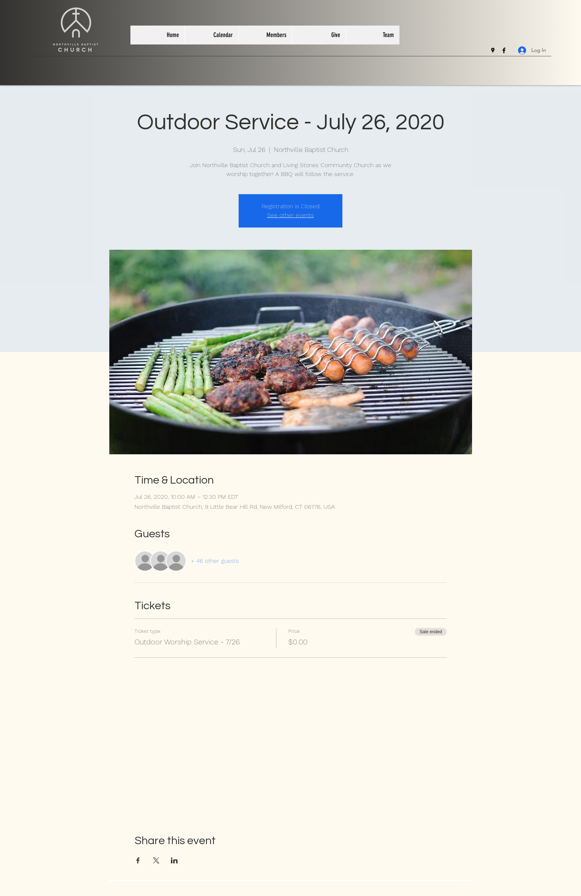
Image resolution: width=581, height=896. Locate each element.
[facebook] (504, 50)
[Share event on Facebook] (138, 860)
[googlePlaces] (493, 50)
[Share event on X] (156, 860)
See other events (290, 215)
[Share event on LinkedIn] (174, 860)
